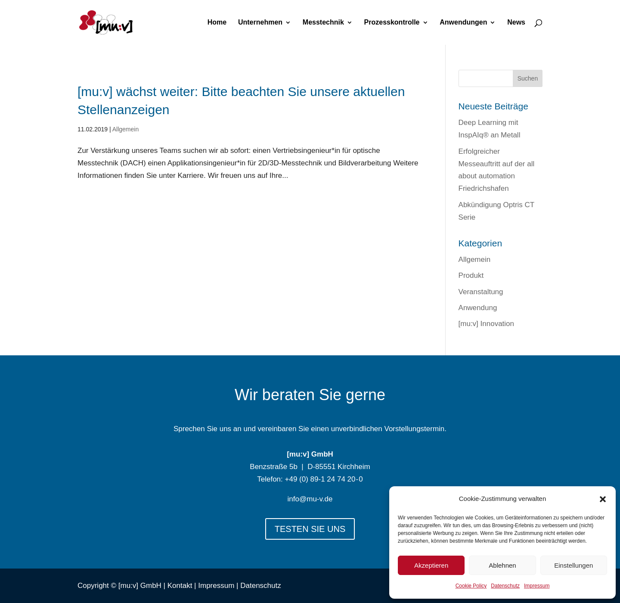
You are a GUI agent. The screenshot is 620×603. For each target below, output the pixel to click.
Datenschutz (505, 586)
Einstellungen (573, 565)
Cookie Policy (471, 586)
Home (217, 22)
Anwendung (478, 308)
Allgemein (125, 129)
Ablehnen (502, 565)
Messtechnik (323, 22)
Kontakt (179, 585)
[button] (602, 499)
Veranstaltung (481, 292)
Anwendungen (463, 22)
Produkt (471, 275)
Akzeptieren (431, 565)
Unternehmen (260, 22)
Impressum (536, 586)
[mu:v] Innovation (486, 324)
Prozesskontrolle (392, 22)
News (516, 22)
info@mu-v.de (310, 499)
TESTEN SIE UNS (310, 529)
